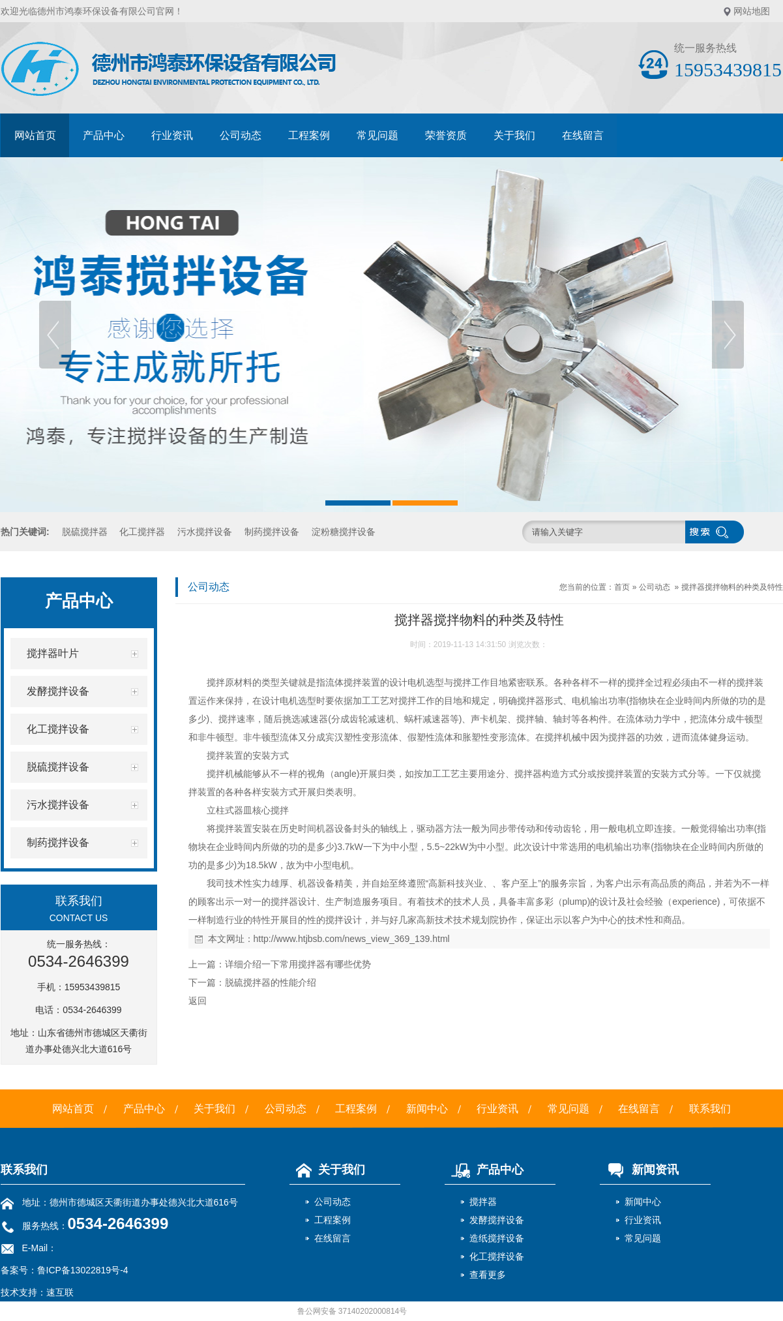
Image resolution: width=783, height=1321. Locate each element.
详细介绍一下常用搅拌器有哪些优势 (298, 964)
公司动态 (240, 135)
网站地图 (751, 11)
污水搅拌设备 (204, 531)
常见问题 (377, 135)
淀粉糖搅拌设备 (344, 531)
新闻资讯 (639, 1169)
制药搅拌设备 (271, 531)
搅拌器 (483, 1201)
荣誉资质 (446, 135)
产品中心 (104, 135)
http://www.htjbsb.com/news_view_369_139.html (352, 939)
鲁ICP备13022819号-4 (82, 1270)
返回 (197, 1000)
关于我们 (514, 135)
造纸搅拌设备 (496, 1238)
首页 (622, 587)
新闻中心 (427, 1108)
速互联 (60, 1292)
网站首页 (35, 135)
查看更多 (487, 1274)
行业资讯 (172, 135)
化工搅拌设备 (496, 1256)
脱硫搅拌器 (85, 531)
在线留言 (583, 135)
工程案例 (309, 135)
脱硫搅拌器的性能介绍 (270, 982)
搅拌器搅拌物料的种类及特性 (732, 587)
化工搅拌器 (142, 531)
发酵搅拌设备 (496, 1220)
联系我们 (710, 1108)
